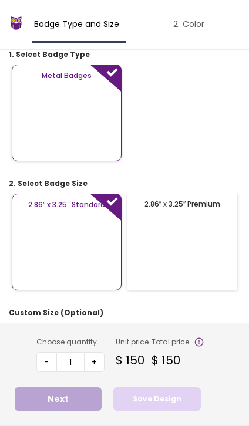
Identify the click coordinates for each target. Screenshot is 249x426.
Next (58, 399)
